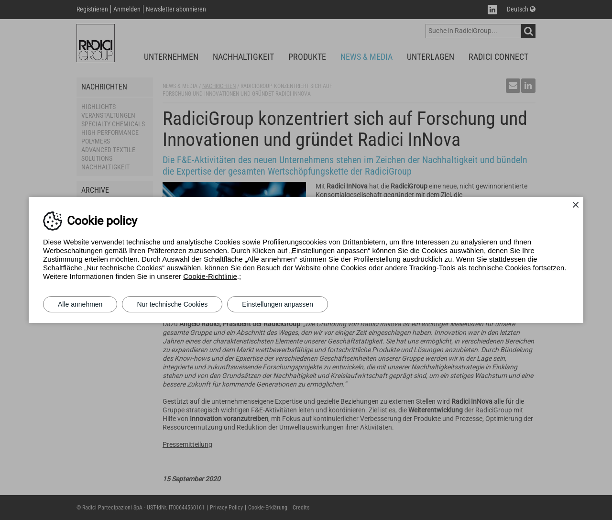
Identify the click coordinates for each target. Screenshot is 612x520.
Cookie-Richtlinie (210, 276)
